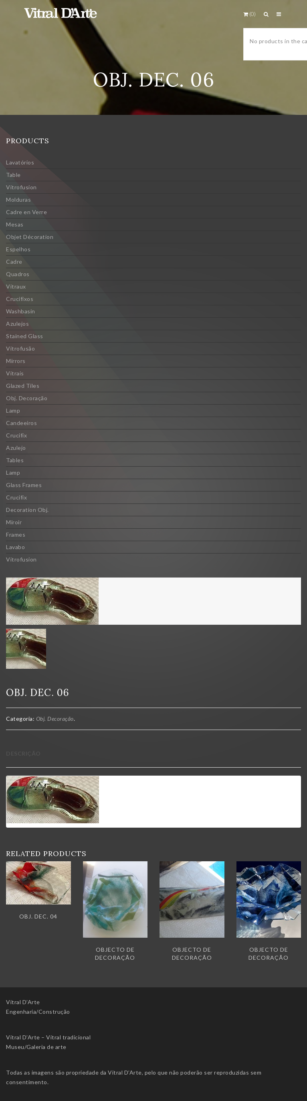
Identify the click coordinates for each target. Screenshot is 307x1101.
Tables (15, 460)
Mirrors (16, 360)
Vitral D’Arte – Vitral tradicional (48, 1037)
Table (13, 174)
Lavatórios (20, 162)
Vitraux (16, 286)
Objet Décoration (29, 236)
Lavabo (15, 546)
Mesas (15, 224)
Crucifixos (19, 298)
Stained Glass (24, 336)
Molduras (18, 199)
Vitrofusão (20, 348)
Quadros (18, 274)
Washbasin (20, 311)
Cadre (14, 261)
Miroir (14, 522)
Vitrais (15, 373)
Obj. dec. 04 (38, 916)
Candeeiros (21, 422)
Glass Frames (24, 484)
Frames (15, 534)
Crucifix (16, 435)
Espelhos (18, 249)
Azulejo (16, 447)
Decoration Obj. (27, 509)
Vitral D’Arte (23, 1002)
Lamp (13, 410)
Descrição (23, 753)
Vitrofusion (21, 187)
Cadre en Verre (26, 212)
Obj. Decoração (26, 398)
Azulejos (17, 323)
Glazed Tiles (22, 385)
